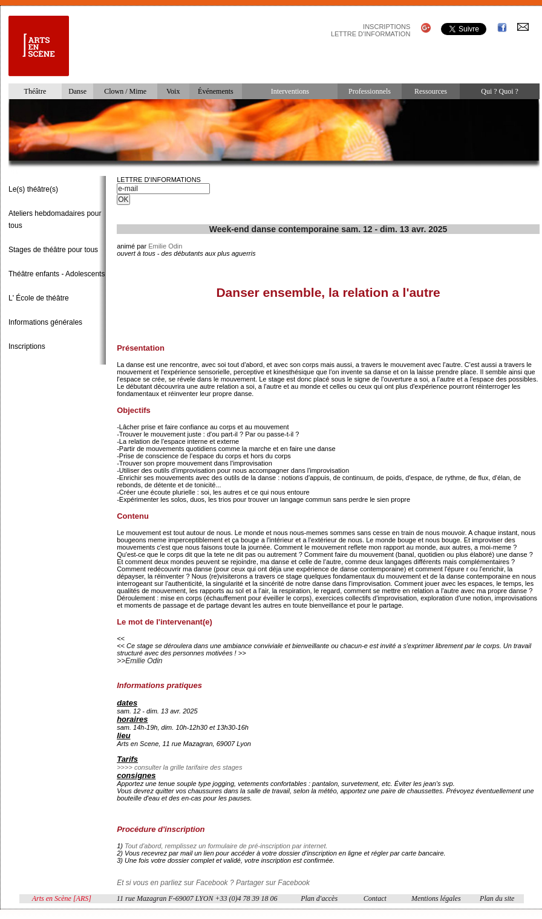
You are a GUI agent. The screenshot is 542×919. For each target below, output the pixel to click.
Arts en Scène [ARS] (61, 898)
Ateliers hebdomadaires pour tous (54, 219)
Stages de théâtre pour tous (53, 249)
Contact (375, 898)
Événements (215, 91)
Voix (173, 91)
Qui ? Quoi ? (499, 91)
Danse (77, 91)
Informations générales (45, 322)
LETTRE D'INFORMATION (370, 33)
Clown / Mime (125, 91)
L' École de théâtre (38, 298)
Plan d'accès (319, 898)
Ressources (430, 91)
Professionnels (369, 91)
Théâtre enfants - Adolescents (56, 274)
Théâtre (35, 91)
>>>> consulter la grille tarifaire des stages (179, 767)
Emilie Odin (165, 246)
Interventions (290, 91)
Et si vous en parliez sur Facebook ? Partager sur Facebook (213, 882)
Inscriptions (26, 346)
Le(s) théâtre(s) (33, 189)
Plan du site (497, 898)
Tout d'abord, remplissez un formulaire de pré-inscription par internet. (226, 845)
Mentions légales (436, 898)
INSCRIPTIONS (386, 26)
